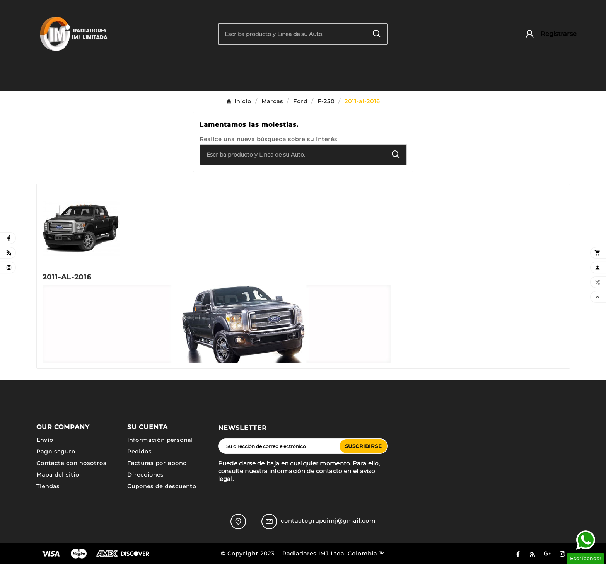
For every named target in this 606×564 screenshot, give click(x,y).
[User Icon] (547, 34)
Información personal (160, 439)
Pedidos (139, 451)
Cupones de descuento (161, 486)
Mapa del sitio (57, 474)
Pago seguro (55, 451)
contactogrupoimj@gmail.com (328, 520)
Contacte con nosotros (71, 463)
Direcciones (145, 474)
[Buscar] (293, 34)
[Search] (377, 34)
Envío (44, 439)
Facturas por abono (157, 463)
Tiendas (48, 486)
